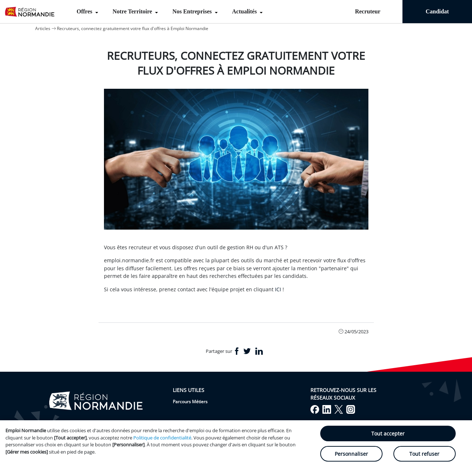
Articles (42, 28)
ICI (278, 289)
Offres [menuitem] (85, 11)
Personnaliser (351, 453)
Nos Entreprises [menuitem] (192, 11)
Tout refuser (424, 453)
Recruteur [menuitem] (367, 11)
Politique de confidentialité (162, 437)
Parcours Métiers (190, 402)
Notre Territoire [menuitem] (133, 11)
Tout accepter (388, 433)
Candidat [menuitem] (437, 11)
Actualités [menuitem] (245, 11)
